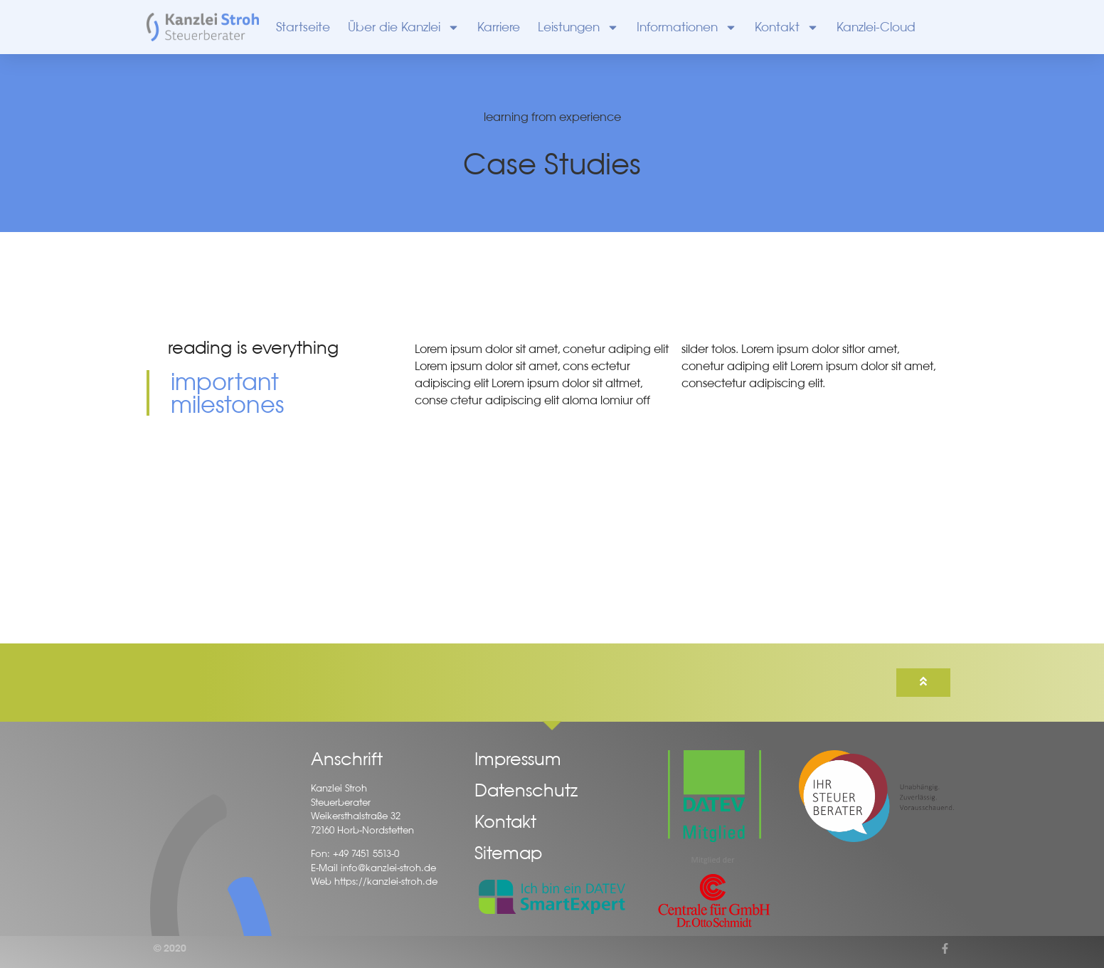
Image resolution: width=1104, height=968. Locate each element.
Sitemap (508, 852)
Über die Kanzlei (404, 27)
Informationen (687, 27)
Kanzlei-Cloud (876, 27)
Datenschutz (526, 790)
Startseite (303, 27)
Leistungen (578, 27)
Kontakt (787, 27)
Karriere (498, 27)
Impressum (517, 758)
